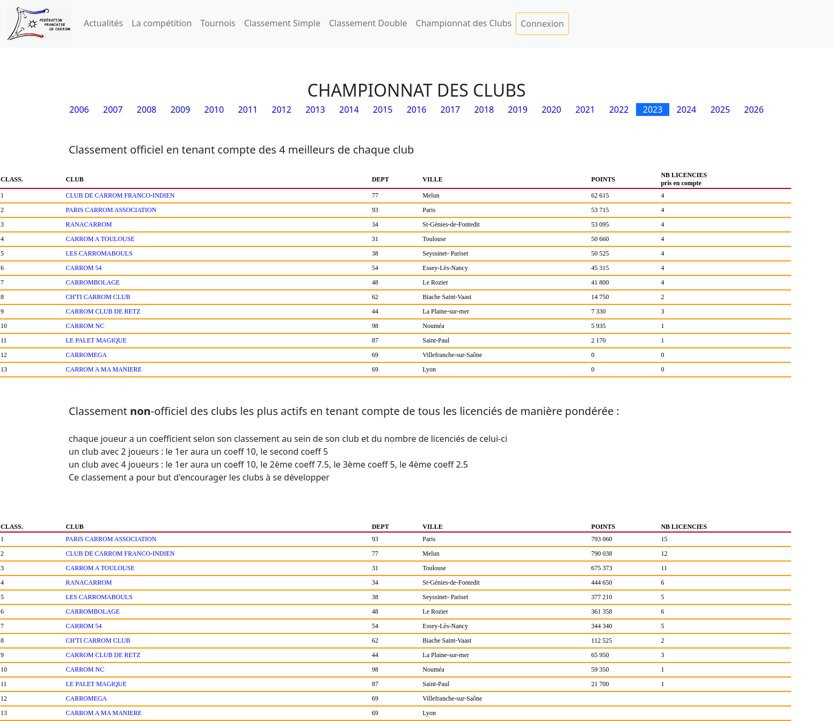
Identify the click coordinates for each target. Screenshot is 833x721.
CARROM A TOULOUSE (100, 239)
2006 (79, 109)
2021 (585, 109)
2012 (281, 109)
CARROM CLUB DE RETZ (103, 311)
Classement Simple (282, 23)
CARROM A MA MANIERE (104, 369)
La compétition (161, 23)
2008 (147, 109)
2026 (754, 109)
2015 (383, 109)
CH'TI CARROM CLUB (98, 297)
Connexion (542, 24)
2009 (181, 109)
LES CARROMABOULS (99, 253)
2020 (551, 109)
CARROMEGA (86, 355)
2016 (417, 109)
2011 (248, 109)
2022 (619, 109)
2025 (720, 109)
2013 (315, 109)
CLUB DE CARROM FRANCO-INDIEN (120, 195)
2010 (214, 109)
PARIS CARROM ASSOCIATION (111, 210)
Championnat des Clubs (464, 23)
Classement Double (368, 23)
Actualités (103, 23)
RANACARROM (89, 224)
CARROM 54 (84, 268)
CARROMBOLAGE (93, 282)
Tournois (217, 23)
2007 (113, 109)
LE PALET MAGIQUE (96, 340)
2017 (451, 109)
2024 (687, 109)
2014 (349, 109)
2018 (484, 109)
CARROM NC (85, 326)
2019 (518, 109)
